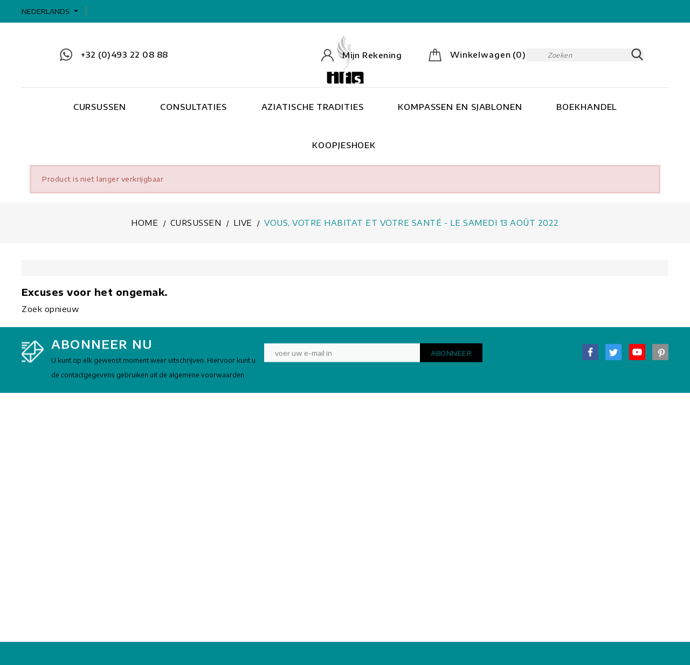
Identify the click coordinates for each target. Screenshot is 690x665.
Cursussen (99, 107)
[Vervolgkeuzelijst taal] (51, 11)
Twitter (613, 357)
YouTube (637, 357)
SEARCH (637, 55)
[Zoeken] (585, 55)
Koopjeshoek (344, 145)
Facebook (590, 357)
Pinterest (660, 357)
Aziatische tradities (312, 107)
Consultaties (193, 107)
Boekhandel (586, 107)
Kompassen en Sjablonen (460, 107)
